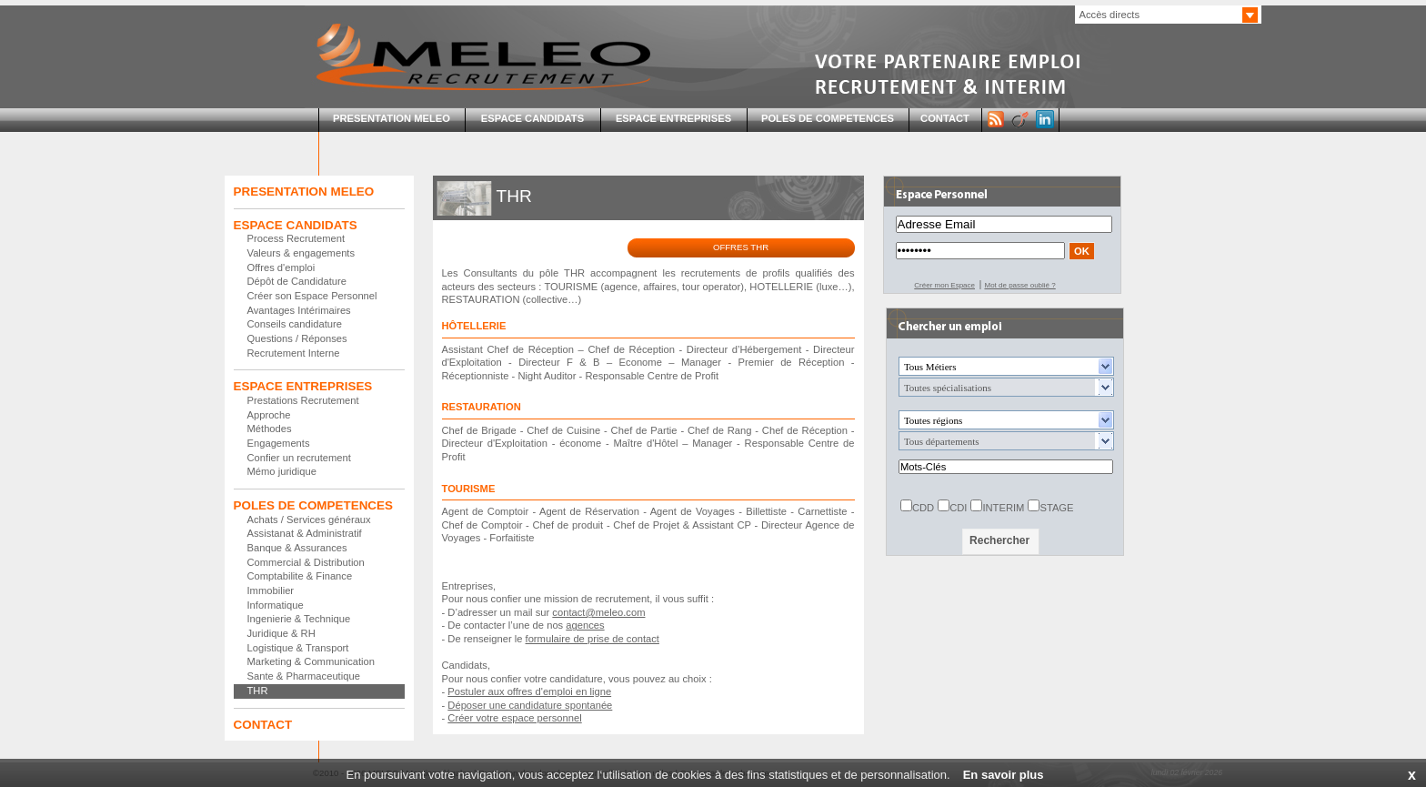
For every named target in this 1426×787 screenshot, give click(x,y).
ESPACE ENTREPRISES (673, 118)
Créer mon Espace (944, 285)
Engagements (278, 443)
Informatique (275, 605)
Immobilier (271, 590)
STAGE (1056, 507)
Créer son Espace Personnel (312, 295)
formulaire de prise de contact (592, 638)
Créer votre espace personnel (514, 717)
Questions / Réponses (297, 338)
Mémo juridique (281, 471)
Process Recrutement (296, 238)
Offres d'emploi (281, 267)
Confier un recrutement (299, 457)
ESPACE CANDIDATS (532, 118)
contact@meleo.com (598, 612)
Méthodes (269, 428)
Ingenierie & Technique (299, 618)
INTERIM (1003, 507)
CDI (958, 507)
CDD (923, 507)
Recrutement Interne (293, 353)
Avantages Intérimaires (299, 310)
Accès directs (1110, 14)
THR (257, 690)
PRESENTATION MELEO (391, 118)
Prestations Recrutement (303, 400)
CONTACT (944, 118)
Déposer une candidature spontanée (529, 705)
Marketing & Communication (311, 661)
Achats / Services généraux (309, 519)
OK (1082, 251)
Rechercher (999, 540)
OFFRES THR (740, 247)
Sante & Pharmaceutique (303, 676)
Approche (269, 414)
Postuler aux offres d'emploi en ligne (529, 691)
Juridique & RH (281, 633)
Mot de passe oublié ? (1019, 285)
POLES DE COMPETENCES (827, 118)
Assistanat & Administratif (304, 533)
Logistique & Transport (298, 647)
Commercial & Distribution (306, 562)
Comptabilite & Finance (300, 575)
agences (585, 625)
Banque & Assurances (297, 547)
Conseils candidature (294, 323)
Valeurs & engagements (301, 252)
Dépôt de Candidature (296, 281)
